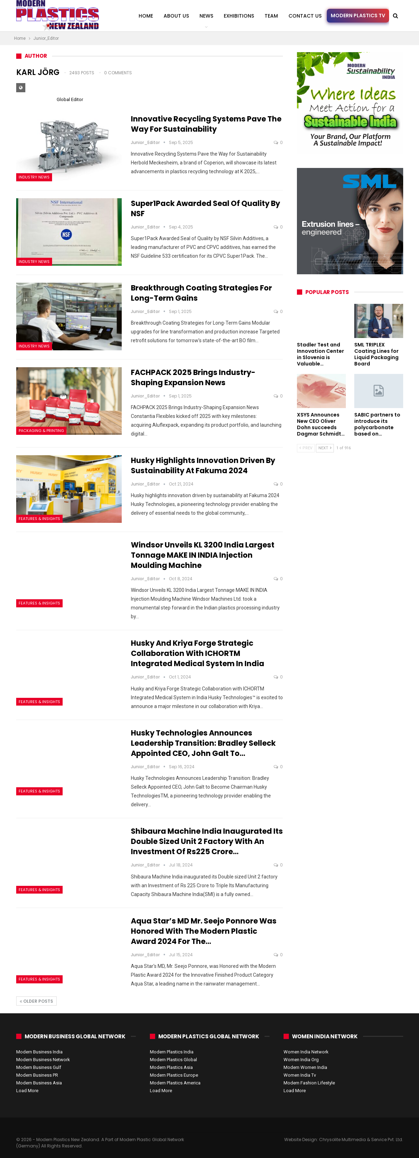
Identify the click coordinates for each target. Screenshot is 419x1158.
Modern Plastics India (171, 1051)
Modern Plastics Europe (174, 1075)
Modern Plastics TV (358, 15)
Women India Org (301, 1059)
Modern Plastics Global (173, 1059)
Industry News (34, 177)
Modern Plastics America (175, 1082)
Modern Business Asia (39, 1082)
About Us (176, 15)
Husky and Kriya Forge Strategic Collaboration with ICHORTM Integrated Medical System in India (197, 653)
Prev (305, 448)
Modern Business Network (43, 1059)
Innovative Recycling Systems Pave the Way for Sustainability (206, 124)
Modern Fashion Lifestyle (309, 1082)
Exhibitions (239, 15)
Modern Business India (39, 1051)
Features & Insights (39, 518)
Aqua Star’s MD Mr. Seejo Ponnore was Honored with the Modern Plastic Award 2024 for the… (204, 931)
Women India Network (306, 1051)
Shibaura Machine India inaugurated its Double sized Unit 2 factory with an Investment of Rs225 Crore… (207, 841)
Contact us (305, 15)
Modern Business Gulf (38, 1067)
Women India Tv (300, 1075)
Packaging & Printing (41, 430)
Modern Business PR (37, 1075)
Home (146, 15)
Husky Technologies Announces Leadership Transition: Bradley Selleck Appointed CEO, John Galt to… (203, 743)
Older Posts (36, 1001)
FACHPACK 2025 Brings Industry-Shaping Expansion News (193, 377)
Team (271, 15)
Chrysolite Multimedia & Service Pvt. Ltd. (361, 1140)
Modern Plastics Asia (171, 1067)
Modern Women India (305, 1067)
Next (324, 448)
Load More (27, 1090)
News (206, 15)
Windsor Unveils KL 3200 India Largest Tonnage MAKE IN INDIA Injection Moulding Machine (202, 555)
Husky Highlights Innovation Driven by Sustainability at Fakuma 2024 (203, 465)
